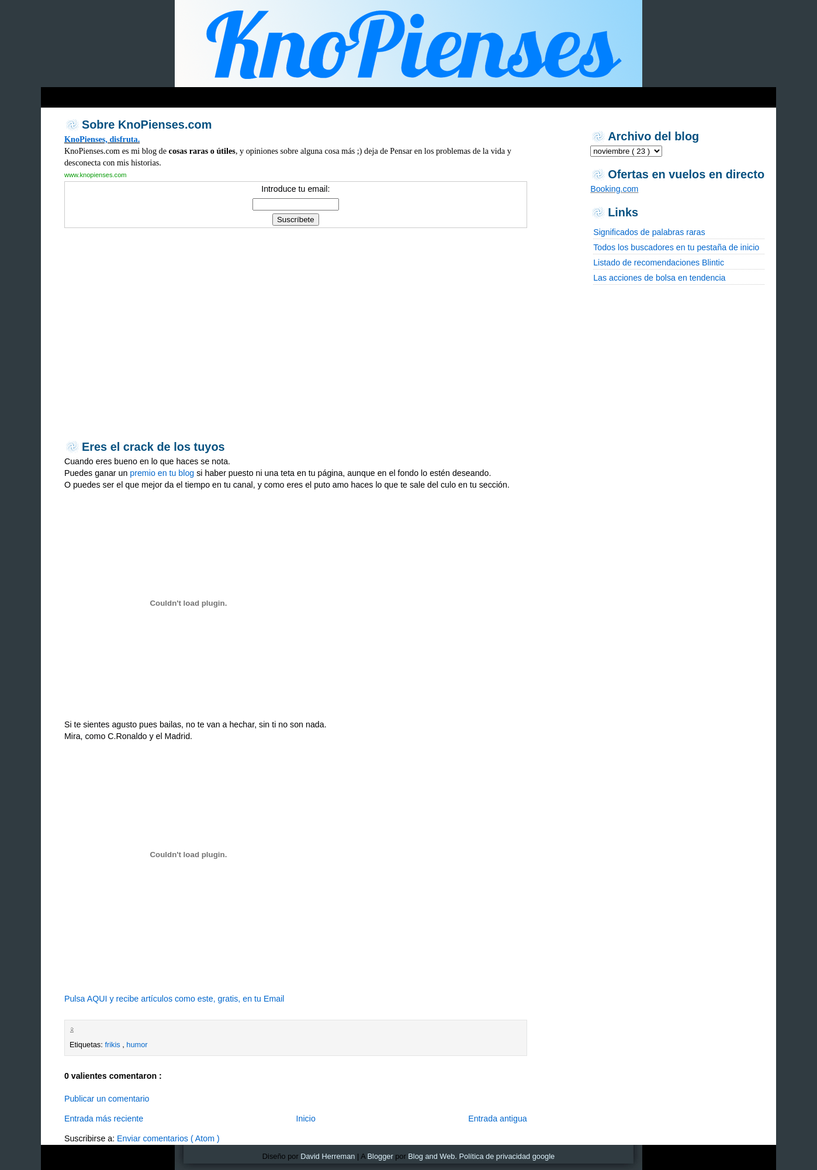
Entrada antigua (497, 1118)
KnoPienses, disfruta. (102, 139)
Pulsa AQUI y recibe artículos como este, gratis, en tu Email (174, 998)
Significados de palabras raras (649, 232)
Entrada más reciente (103, 1118)
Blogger (380, 1156)
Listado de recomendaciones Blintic (658, 262)
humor (136, 1044)
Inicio (306, 1118)
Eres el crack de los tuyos (153, 446)
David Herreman (327, 1156)
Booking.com (614, 189)
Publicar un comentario (107, 1098)
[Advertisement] (265, 94)
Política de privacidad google (507, 1156)
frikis (113, 1044)
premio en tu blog (162, 473)
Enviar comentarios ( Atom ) (168, 1138)
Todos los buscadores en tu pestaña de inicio (676, 247)
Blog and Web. (432, 1156)
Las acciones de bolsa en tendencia (659, 277)
